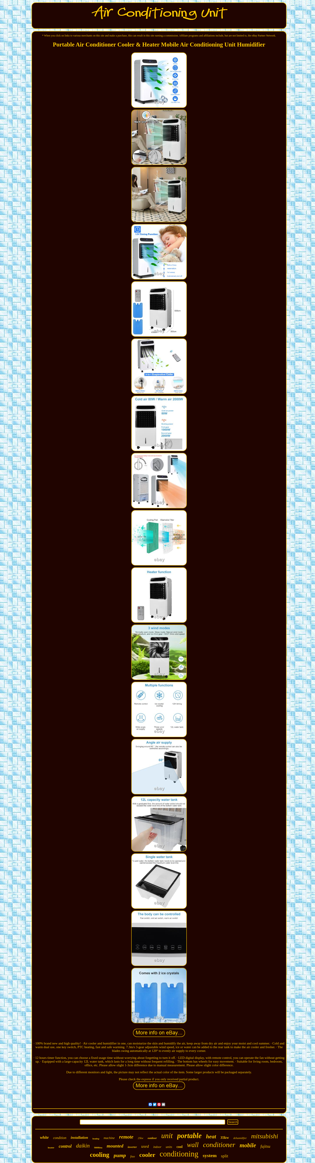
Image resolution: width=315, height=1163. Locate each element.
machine (109, 1138)
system (210, 1155)
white (44, 1137)
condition (59, 1138)
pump (120, 1155)
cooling (99, 1154)
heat (211, 1136)
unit (167, 1136)
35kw (224, 1137)
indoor (157, 1147)
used (145, 1146)
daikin (83, 1146)
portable (189, 1136)
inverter (132, 1147)
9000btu (98, 1147)
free (132, 1156)
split (224, 1156)
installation (79, 1137)
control (65, 1146)
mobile (248, 1145)
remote (126, 1137)
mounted (115, 1146)
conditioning (179, 1154)
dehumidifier (240, 1138)
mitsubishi (264, 1136)
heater (51, 1147)
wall (192, 1145)
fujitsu (265, 1146)
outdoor (152, 1138)
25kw (140, 1138)
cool (180, 1147)
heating (96, 1138)
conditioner (219, 1145)
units (169, 1147)
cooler (147, 1154)
